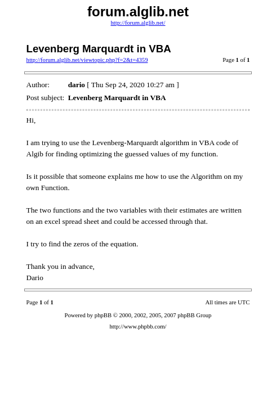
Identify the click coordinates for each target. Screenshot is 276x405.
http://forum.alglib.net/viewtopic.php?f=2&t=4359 (87, 60)
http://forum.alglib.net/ (137, 23)
